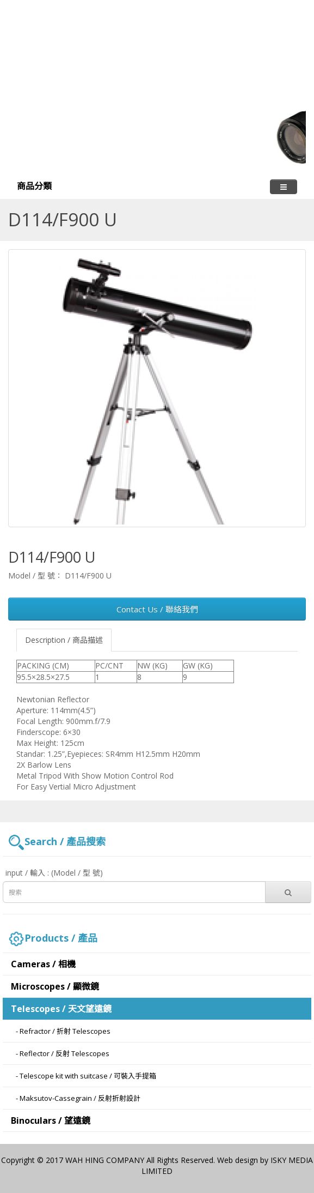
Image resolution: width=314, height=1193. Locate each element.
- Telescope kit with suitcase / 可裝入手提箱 (83, 1076)
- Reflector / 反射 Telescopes (60, 1053)
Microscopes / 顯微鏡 (55, 986)
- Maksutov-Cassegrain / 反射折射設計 (75, 1098)
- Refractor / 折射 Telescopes (60, 1031)
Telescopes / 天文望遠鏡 (61, 1009)
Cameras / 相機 (43, 964)
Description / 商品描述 (64, 640)
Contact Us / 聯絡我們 (157, 609)
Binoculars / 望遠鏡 (50, 1120)
